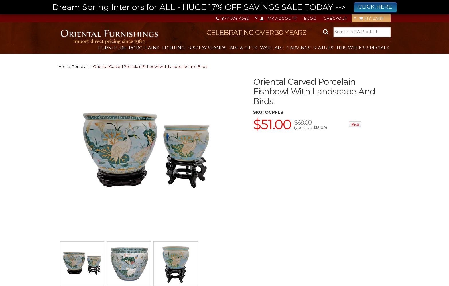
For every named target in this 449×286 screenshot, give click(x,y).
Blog (310, 18)
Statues (323, 47)
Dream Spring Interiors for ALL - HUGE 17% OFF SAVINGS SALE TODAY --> (224, 7)
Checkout (335, 18)
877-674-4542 (232, 18)
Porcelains (144, 47)
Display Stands (207, 47)
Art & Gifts (243, 47)
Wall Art (271, 47)
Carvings (298, 47)
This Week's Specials (362, 47)
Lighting (173, 47)
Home (64, 66)
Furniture (112, 47)
